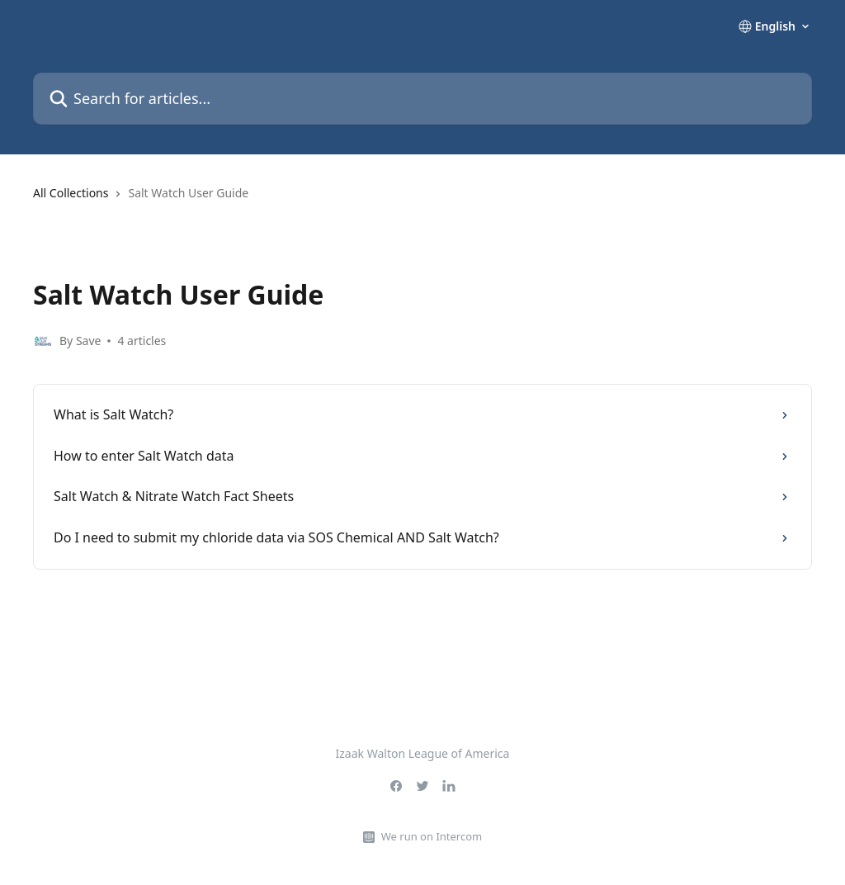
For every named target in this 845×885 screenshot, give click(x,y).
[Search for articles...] (422, 99)
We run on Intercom (431, 836)
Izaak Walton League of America (423, 753)
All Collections (70, 193)
